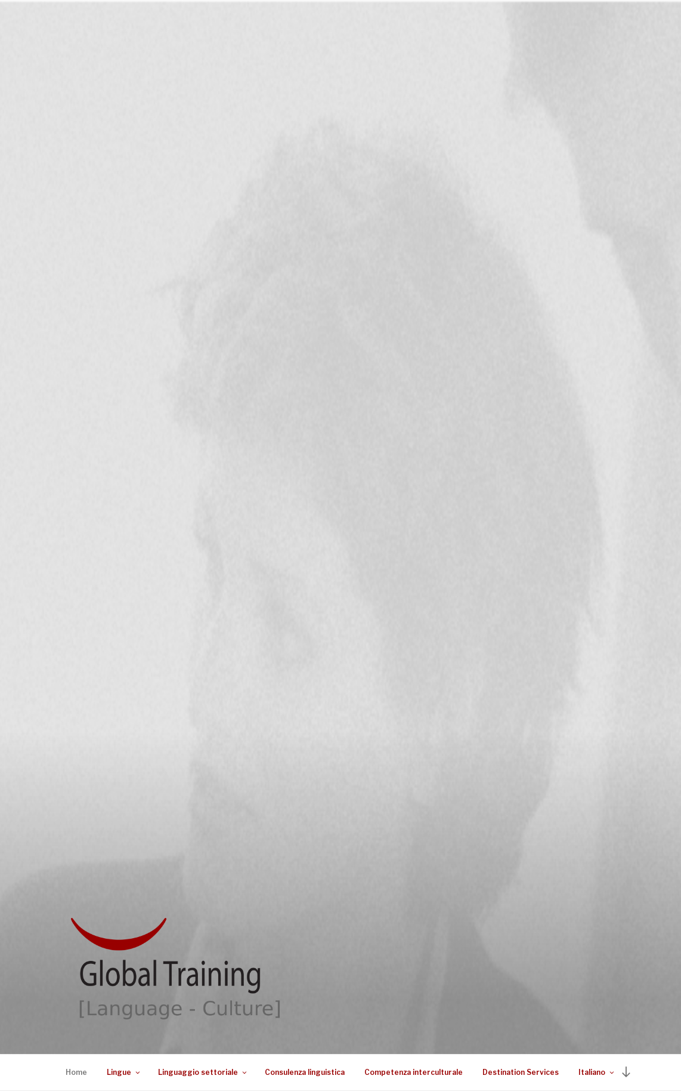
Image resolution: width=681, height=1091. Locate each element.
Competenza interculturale (413, 1072)
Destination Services (520, 1072)
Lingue (124, 1072)
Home (76, 1072)
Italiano (596, 1072)
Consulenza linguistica (305, 1072)
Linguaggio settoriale (203, 1072)
